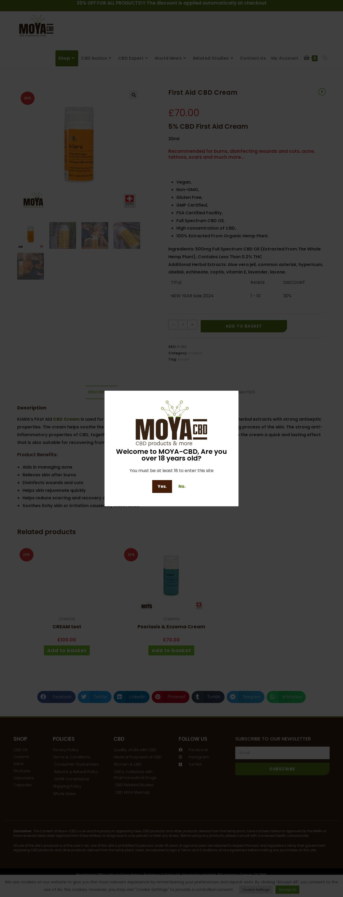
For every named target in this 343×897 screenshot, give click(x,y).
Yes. (162, 486)
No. (182, 486)
